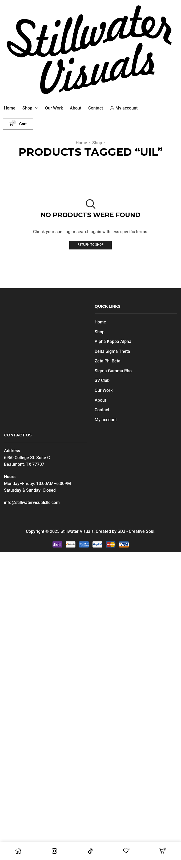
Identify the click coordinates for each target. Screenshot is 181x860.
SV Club (102, 380)
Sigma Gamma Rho (113, 370)
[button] (18, 124)
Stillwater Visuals (77, 531)
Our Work (103, 390)
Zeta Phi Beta (107, 360)
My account (106, 419)
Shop (97, 142)
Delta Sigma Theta (112, 351)
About (100, 400)
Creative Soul (141, 531)
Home (81, 142)
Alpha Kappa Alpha (113, 341)
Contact (102, 409)
